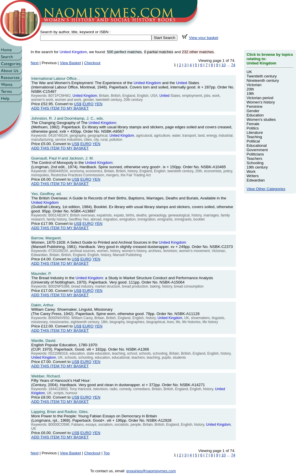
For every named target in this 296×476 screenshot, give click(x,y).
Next (34, 63)
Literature (255, 132)
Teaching (254, 137)
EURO (88, 104)
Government (257, 150)
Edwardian (256, 180)
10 (223, 65)
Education (255, 115)
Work (251, 171)
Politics (253, 128)
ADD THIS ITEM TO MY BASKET (60, 108)
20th (250, 89)
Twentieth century (262, 76)
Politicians (255, 154)
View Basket (70, 63)
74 (233, 65)
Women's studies (261, 119)
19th (250, 93)
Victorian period (260, 98)
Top (106, 453)
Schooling (255, 163)
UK (249, 72)
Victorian (254, 85)
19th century (257, 167)
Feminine (254, 106)
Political (253, 141)
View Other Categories (266, 189)
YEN (98, 104)
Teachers (254, 158)
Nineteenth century (263, 80)
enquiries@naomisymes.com (151, 471)
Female (253, 124)
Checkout (92, 63)
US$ (77, 104)
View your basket (203, 38)
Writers (253, 176)
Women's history (261, 102)
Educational (257, 145)
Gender (253, 111)
